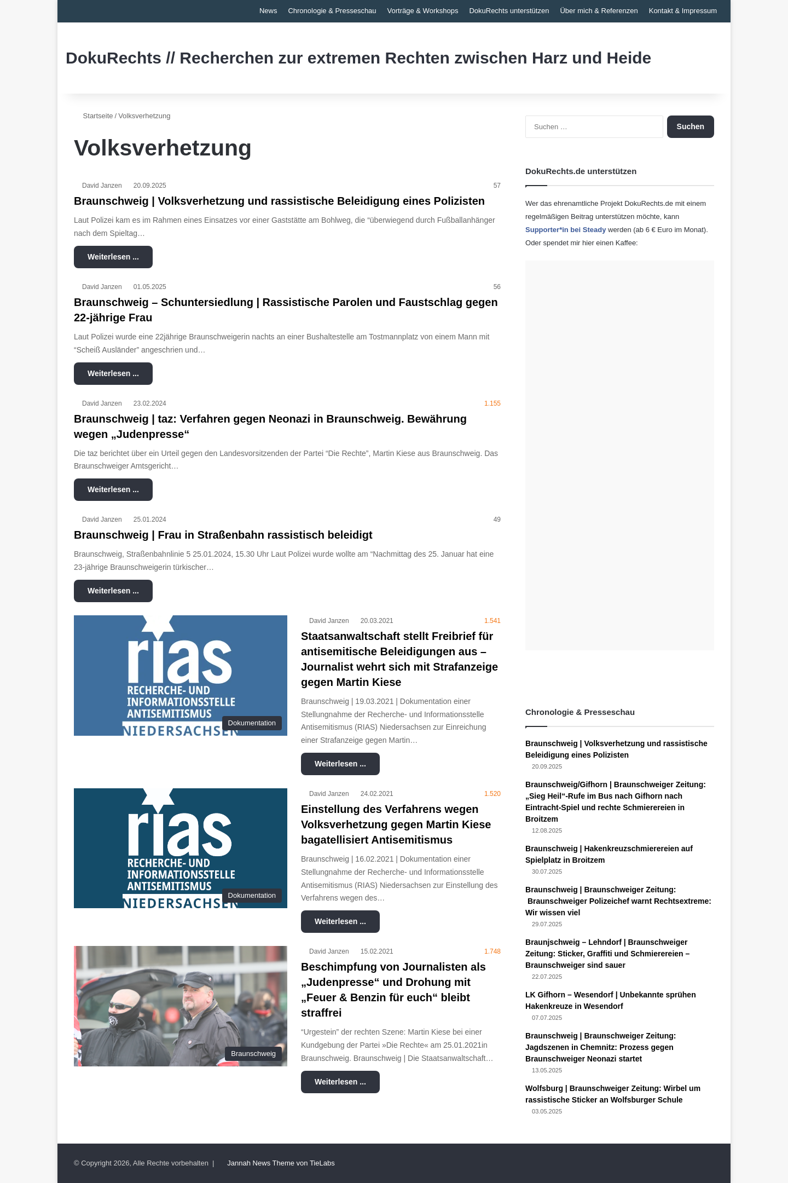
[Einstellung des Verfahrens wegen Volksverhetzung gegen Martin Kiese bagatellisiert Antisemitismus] (180, 848)
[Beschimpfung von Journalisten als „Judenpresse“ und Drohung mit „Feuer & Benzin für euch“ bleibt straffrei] (180, 1006)
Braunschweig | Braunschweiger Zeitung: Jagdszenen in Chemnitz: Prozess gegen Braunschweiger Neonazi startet (600, 1047)
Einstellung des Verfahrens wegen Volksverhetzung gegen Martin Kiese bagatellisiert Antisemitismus (396, 824)
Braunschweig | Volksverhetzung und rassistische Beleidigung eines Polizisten (279, 201)
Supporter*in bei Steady (565, 230)
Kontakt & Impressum (683, 11)
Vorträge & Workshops (423, 11)
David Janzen (102, 185)
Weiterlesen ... (113, 256)
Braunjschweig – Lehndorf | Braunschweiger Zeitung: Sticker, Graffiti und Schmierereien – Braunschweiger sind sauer (607, 954)
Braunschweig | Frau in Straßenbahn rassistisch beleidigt (223, 535)
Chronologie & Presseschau (332, 11)
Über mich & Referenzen (599, 11)
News (268, 11)
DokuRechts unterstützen (509, 11)
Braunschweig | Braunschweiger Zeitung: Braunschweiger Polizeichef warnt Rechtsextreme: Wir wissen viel (618, 901)
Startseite (93, 116)
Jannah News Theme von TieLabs (280, 1163)
